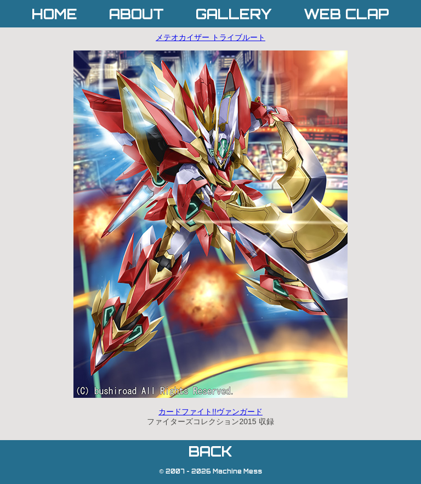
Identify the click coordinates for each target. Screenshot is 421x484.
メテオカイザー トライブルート (210, 37)
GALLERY (234, 13)
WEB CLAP (346, 13)
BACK (210, 451)
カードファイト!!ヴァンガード (210, 411)
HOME (54, 13)
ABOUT (136, 13)
